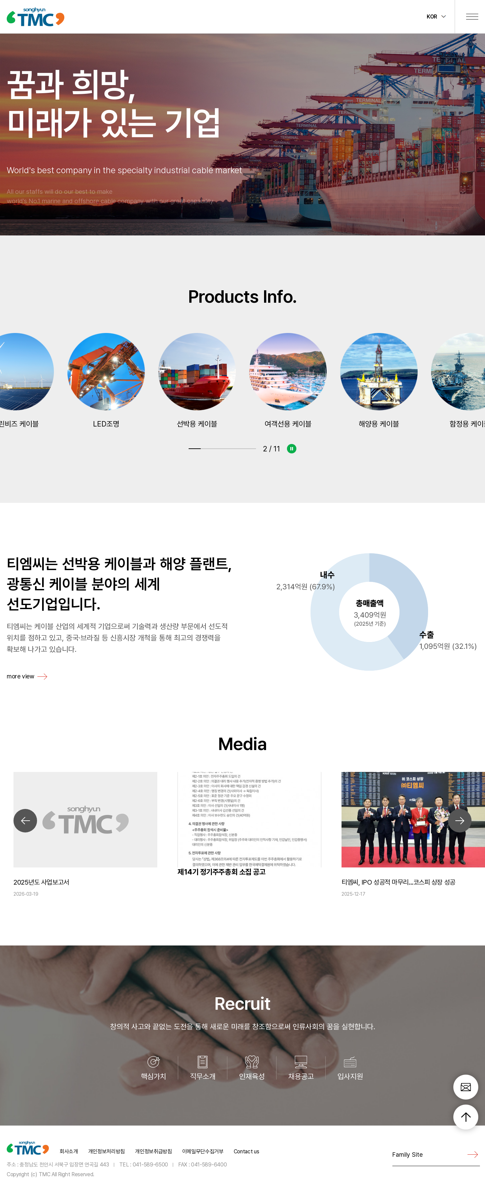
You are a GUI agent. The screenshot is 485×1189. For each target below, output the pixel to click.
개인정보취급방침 (153, 1151)
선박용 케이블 (288, 380)
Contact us (246, 1151)
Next (460, 820)
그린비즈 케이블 (106, 380)
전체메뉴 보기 (472, 16)
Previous (25, 820)
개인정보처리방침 (106, 1151)
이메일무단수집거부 (203, 1151)
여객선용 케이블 (379, 380)
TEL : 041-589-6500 (143, 1164)
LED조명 (197, 380)
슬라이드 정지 (291, 448)
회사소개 (69, 1151)
